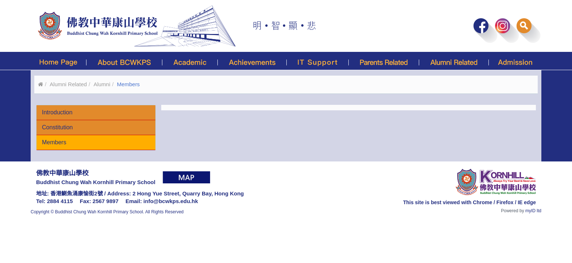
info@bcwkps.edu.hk (170, 201)
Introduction (57, 112)
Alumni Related (68, 84)
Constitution (57, 127)
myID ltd (533, 210)
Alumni (101, 84)
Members (54, 142)
